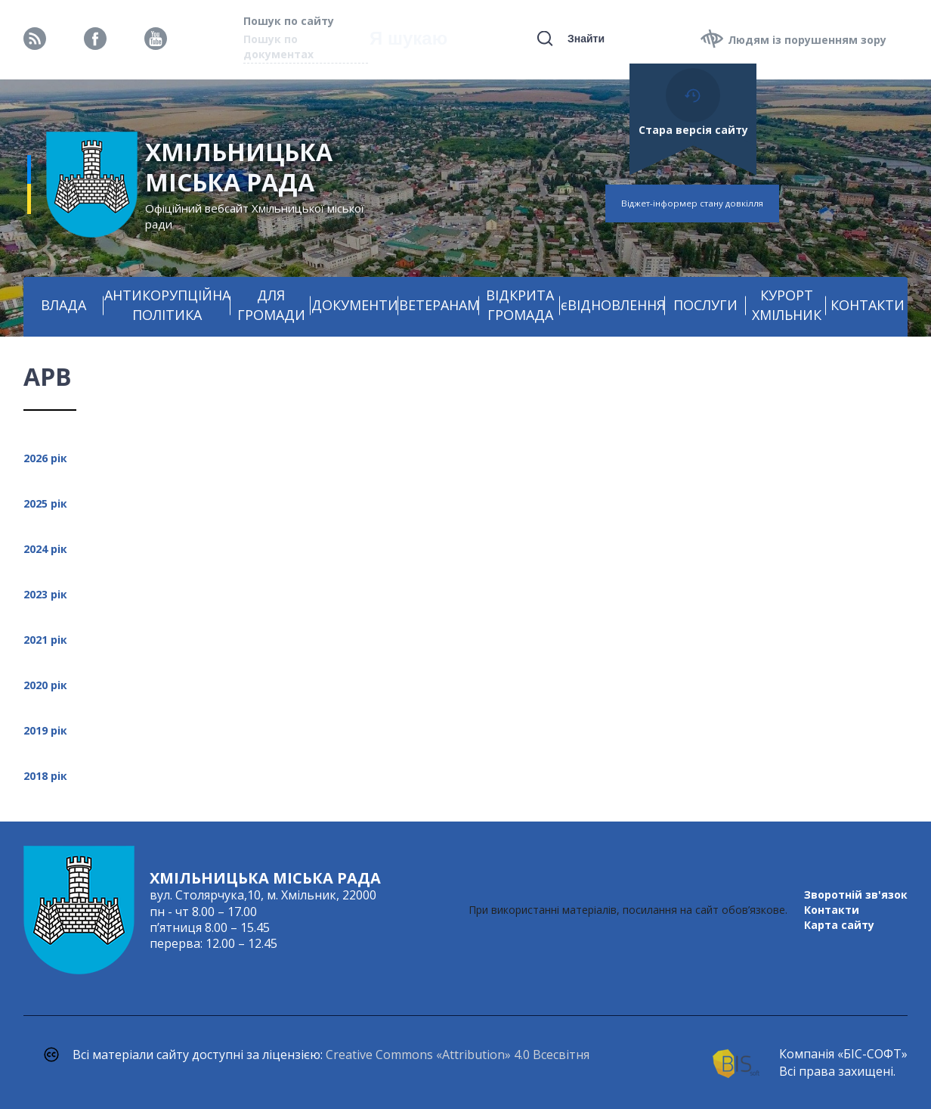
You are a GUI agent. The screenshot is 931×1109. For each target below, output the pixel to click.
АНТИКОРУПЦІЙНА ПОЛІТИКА (167, 305)
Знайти (586, 39)
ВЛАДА (63, 305)
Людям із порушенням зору (807, 40)
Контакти (831, 909)
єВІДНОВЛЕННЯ (613, 305)
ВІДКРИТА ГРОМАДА (520, 305)
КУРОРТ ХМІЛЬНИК (786, 305)
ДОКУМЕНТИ (354, 305)
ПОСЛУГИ (705, 305)
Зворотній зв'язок (856, 894)
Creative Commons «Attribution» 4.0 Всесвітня (457, 1054)
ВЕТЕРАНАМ (439, 305)
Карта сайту (839, 925)
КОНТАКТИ (867, 305)
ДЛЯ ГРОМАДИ (271, 305)
